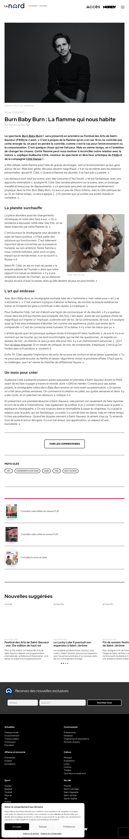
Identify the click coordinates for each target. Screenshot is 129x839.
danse (46, 471)
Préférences (69, 826)
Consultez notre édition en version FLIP (40, 511)
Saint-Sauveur (70, 471)
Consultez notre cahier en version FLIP (39, 534)
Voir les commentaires (64, 444)
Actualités (59, 605)
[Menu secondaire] (122, 7)
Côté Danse (33, 159)
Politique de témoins (31, 833)
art (8, 471)
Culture (8, 605)
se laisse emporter (21, 345)
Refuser (43, 826)
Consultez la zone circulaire (34, 557)
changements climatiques (27, 471)
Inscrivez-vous (104, 702)
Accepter (16, 826)
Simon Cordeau (17, 125)
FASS (115, 155)
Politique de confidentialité (51, 833)
